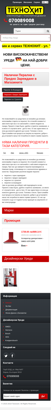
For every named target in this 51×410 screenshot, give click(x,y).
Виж (23, 245)
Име (12, 153)
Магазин (40, 153)
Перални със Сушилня (12, 99)
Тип (4, 153)
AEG (7, 337)
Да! (43, 396)
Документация (11, 310)
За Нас (8, 306)
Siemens (8, 330)
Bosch (7, 334)
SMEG (7, 327)
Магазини (28, 2)
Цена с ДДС (23, 153)
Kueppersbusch (11, 340)
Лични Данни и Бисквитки (15, 313)
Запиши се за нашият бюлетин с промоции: (21, 390)
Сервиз (37, 2)
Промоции (17, 2)
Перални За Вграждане (12, 90)
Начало (8, 303)
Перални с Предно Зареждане (15, 95)
